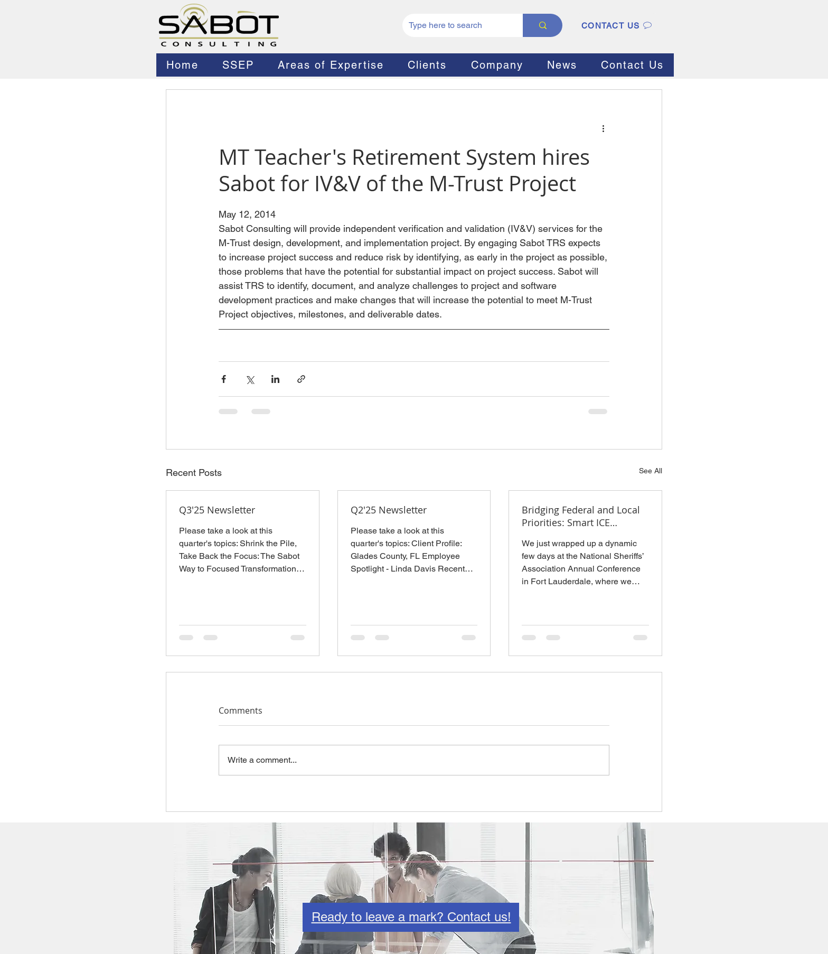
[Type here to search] (455, 25)
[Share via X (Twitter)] (249, 379)
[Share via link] (301, 379)
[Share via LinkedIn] (275, 379)
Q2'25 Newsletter (389, 509)
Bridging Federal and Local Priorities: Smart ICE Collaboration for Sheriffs (581, 516)
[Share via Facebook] (224, 379)
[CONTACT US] (616, 25)
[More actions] (603, 127)
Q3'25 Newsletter (217, 509)
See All (650, 470)
